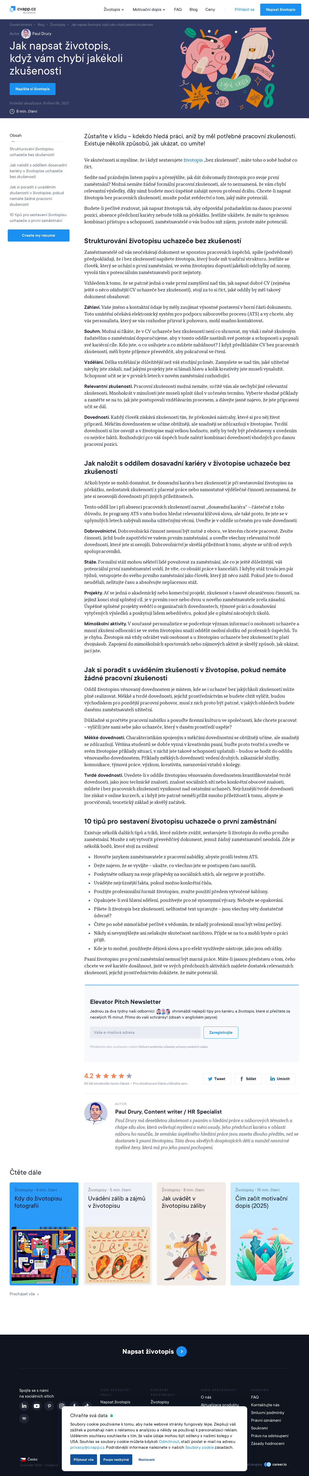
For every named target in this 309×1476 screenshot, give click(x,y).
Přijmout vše (84, 1460)
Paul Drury (36, 34)
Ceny (210, 9)
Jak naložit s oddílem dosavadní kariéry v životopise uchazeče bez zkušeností (38, 171)
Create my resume (38, 235)
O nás (206, 1397)
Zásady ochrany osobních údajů (186, 1046)
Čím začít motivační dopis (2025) (261, 1202)
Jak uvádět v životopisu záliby (184, 1202)
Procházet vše (25, 1294)
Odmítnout (169, 1441)
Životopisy (23, 1190)
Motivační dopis (149, 9)
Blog (194, 9)
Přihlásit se (244, 9)
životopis (193, 160)
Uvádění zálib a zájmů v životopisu (116, 1202)
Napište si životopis (32, 89)
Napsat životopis (280, 9)
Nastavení (147, 1460)
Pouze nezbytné (116, 1460)
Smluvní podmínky (151, 1046)
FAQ (178, 9)
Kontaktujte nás (265, 1405)
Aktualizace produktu (220, 1405)
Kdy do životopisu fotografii (38, 1202)
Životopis (114, 9)
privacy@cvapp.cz (87, 1447)
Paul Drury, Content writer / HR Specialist (168, 1112)
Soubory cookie (199, 1447)
